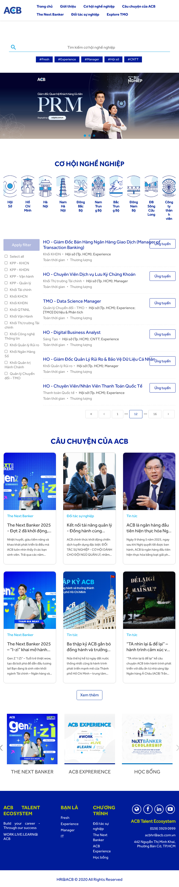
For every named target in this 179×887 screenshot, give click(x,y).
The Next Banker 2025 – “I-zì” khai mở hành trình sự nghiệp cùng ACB (29, 652)
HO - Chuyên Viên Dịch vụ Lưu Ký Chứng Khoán (89, 273)
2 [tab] (89, 135)
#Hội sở (113, 59)
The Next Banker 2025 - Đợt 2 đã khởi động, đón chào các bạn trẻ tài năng (29, 533)
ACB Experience (102, 848)
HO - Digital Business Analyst (72, 332)
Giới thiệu (68, 6)
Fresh (65, 817)
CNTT (95, 338)
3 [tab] (94, 135)
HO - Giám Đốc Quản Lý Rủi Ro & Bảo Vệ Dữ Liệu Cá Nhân (99, 358)
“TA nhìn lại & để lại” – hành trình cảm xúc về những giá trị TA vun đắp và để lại (148, 652)
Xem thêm (89, 694)
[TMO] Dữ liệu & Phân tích (63, 312)
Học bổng (147, 771)
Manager (121, 280)
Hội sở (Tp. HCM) (78, 253)
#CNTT (133, 59)
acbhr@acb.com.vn (160, 834)
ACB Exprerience (90, 771)
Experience (102, 253)
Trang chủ (44, 6)
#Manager (92, 59)
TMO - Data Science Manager (72, 300)
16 (155, 414)
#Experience (67, 59)
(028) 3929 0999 (163, 828)
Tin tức (132, 515)
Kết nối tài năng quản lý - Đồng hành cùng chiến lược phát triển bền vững (89, 533)
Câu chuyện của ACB (139, 6)
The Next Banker (50, 14)
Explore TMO (117, 14)
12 (136, 414)
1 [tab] (85, 135)
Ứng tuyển (162, 243)
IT (62, 836)
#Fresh (44, 59)
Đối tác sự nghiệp (85, 14)
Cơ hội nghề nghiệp (99, 6)
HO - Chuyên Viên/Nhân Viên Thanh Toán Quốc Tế (92, 385)
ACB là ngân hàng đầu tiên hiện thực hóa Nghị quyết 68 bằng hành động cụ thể (149, 533)
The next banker (32, 771)
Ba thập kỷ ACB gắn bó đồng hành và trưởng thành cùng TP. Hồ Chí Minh (89, 652)
